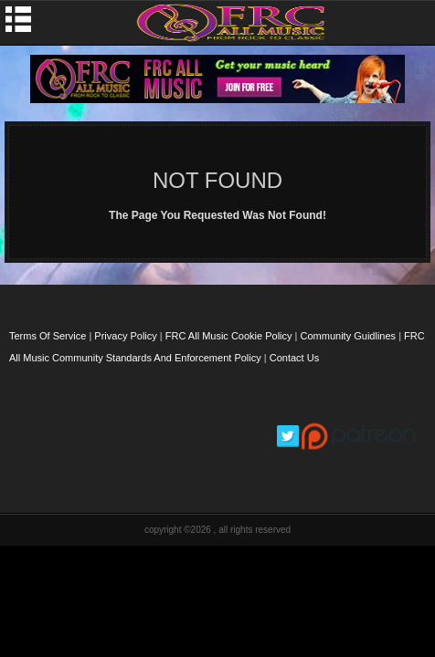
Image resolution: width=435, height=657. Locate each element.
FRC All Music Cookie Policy (228, 335)
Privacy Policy (125, 335)
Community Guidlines (349, 335)
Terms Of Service (47, 335)
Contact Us (294, 357)
